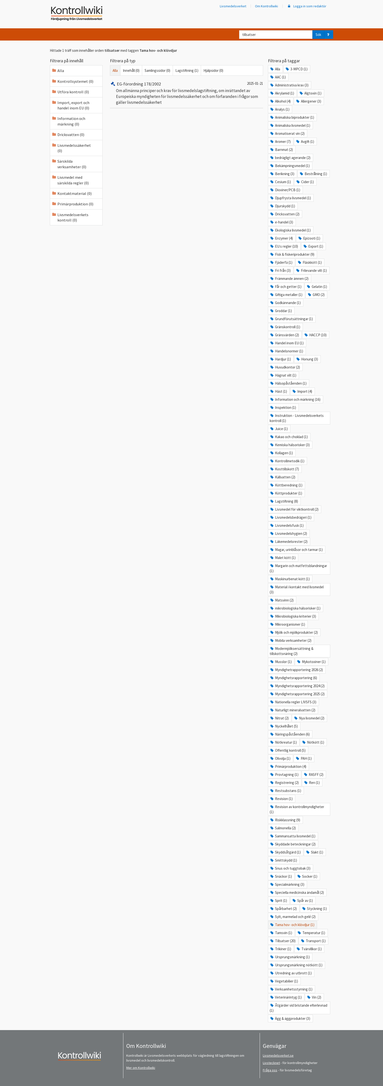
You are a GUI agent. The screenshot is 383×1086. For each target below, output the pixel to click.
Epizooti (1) (309, 238)
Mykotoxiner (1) (311, 661)
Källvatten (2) (282, 477)
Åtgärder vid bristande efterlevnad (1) (298, 1008)
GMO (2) (316, 294)
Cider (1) (305, 181)
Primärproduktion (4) (288, 766)
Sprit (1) (278, 900)
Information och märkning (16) (295, 399)
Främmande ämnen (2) (289, 278)
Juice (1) (279, 428)
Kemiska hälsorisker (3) (290, 445)
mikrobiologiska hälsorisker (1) (295, 608)
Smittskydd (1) (283, 860)
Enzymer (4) (281, 238)
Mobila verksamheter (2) (290, 640)
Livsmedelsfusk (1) (287, 525)
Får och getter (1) (285, 286)
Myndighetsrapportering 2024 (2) (297, 686)
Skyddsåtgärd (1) (285, 852)
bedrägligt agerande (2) (290, 157)
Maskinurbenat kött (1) (290, 579)
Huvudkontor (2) (285, 367)
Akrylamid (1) (282, 93)
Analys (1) (279, 109)
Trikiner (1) (280, 949)
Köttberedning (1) (286, 485)
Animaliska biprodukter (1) (292, 117)
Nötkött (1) (313, 742)
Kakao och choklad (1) (289, 436)
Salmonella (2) (283, 828)
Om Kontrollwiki (266, 6)
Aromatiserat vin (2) (287, 133)
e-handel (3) (281, 222)
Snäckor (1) (281, 876)
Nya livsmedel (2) (309, 718)
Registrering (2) (284, 782)
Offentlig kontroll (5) (288, 750)
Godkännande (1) (285, 302)
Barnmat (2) (281, 149)
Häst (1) (278, 391)
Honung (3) (307, 359)
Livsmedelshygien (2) (288, 533)
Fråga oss (270, 1070)
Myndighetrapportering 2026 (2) (296, 669)
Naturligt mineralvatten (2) (292, 710)
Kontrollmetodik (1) (287, 461)
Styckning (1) (314, 908)
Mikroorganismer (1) (287, 624)
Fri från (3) (280, 270)
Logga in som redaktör (306, 6)
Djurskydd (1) (282, 206)
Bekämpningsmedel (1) (290, 165)
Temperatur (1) (311, 932)
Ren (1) (312, 782)
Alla (115, 70)
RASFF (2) (313, 774)
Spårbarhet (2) (283, 908)
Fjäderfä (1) (281, 262)
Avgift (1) (305, 141)
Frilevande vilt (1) (311, 270)
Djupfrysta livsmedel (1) (290, 198)
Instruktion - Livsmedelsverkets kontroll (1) (297, 418)
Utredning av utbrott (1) (291, 973)
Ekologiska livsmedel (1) (290, 230)
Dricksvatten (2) (284, 214)
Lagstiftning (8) (284, 501)
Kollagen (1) (281, 453)
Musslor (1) (281, 661)
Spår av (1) (302, 900)
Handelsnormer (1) (286, 351)
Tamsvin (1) (281, 932)
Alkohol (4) (280, 101)
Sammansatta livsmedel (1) (292, 836)
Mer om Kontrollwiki (140, 1067)
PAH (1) (303, 758)
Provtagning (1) (284, 774)
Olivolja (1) (280, 758)
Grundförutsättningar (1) (291, 318)
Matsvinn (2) (282, 600)
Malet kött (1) (283, 557)
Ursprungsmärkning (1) (290, 957)
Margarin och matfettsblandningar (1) (298, 568)
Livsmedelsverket (233, 6)
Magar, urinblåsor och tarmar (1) (296, 549)
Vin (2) (314, 997)
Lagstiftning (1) (186, 70)
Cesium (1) (280, 181)
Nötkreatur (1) (283, 742)
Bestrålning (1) (313, 173)
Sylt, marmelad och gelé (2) (293, 916)
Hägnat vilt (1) (283, 375)
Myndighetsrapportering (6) (293, 677)
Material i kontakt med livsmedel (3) (297, 589)
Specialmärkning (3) (287, 884)
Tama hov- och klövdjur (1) (292, 924)
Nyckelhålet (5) (284, 726)
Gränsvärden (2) (284, 335)
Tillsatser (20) (283, 940)
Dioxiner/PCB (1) (285, 190)
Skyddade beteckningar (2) (293, 844)
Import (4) (302, 391)
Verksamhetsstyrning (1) (291, 989)
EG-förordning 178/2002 (135, 84)
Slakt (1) (314, 852)
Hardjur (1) (280, 359)
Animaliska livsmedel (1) (290, 125)
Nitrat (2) (279, 718)
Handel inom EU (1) (287, 343)
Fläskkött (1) (309, 262)
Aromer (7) (280, 141)
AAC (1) (278, 77)
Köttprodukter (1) (286, 493)
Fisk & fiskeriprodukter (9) (292, 254)
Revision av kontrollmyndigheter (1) (297, 809)
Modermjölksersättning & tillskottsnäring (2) (291, 651)
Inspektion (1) (283, 407)
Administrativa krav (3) (289, 85)
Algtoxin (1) (310, 93)
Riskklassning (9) (285, 820)
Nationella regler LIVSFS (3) (293, 702)
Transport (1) (313, 940)
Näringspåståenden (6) (290, 734)
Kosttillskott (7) (284, 469)
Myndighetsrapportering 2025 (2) (297, 694)
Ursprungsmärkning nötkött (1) (296, 965)
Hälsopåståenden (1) (288, 383)
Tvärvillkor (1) (309, 949)
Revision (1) (281, 798)
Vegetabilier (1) (284, 981)
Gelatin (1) (316, 286)
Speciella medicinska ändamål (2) (297, 892)
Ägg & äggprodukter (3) (290, 1018)
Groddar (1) (281, 310)
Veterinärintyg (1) (286, 997)
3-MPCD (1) (296, 69)
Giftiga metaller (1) (286, 294)
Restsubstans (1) (285, 790)
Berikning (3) (282, 173)
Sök (318, 34)
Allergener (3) (308, 101)
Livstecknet (271, 1063)
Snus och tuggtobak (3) (290, 868)
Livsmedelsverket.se (278, 1055)
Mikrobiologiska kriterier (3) (293, 616)
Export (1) (313, 246)
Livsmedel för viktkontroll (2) (294, 509)
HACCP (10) (315, 335)
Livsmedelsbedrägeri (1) (290, 517)
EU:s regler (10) (284, 246)
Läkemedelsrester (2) (289, 541)
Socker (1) (307, 876)
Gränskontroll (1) (285, 327)
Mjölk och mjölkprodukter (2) (294, 632)
